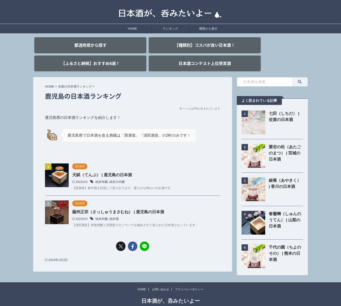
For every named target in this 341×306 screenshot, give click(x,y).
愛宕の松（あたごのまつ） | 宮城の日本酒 (285, 143)
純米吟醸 (101, 171)
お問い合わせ (160, 279)
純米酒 (114, 208)
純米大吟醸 (117, 171)
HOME (132, 28)
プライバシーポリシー (189, 279)
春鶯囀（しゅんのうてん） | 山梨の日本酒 (285, 210)
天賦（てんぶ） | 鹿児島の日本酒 (100, 165)
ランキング (170, 28)
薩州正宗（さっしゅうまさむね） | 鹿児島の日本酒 (115, 201)
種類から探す (208, 28)
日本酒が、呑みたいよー (170, 291)
